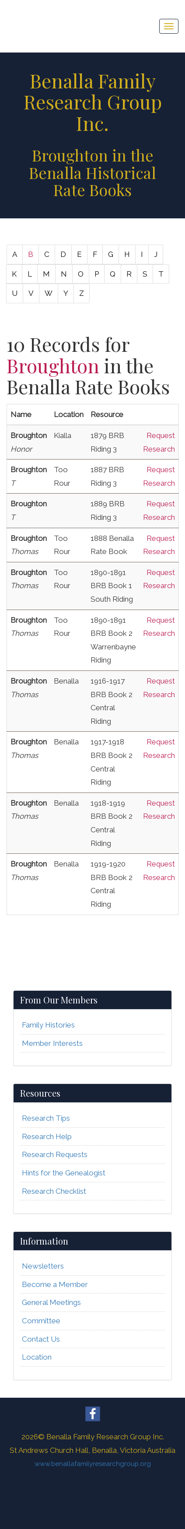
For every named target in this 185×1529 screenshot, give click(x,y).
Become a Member (55, 1284)
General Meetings (51, 1302)
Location (37, 1357)
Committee (41, 1320)
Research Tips (46, 1118)
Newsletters (43, 1266)
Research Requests (54, 1154)
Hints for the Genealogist (63, 1172)
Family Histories (48, 1025)
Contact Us (41, 1339)
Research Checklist (54, 1191)
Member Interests (52, 1043)
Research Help (47, 1136)
